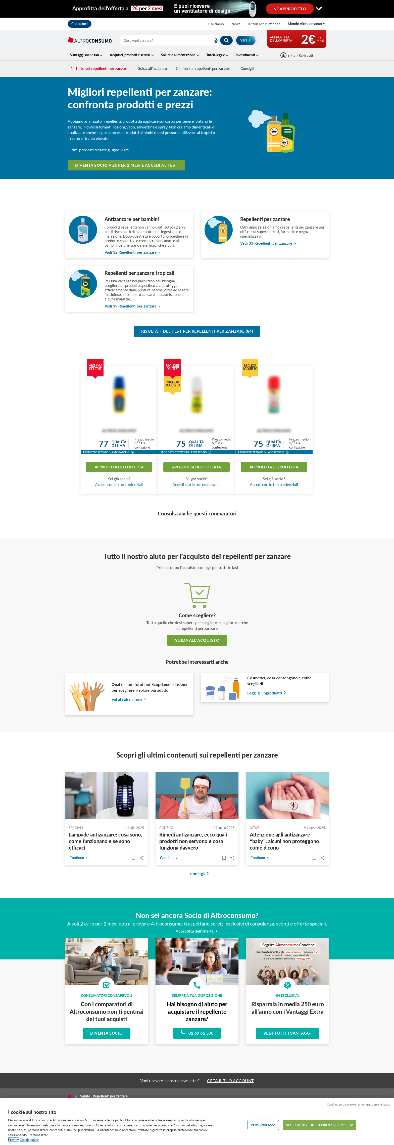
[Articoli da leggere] (133, 857)
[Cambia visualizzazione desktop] (197, 9)
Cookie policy (29, 1140)
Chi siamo (216, 24)
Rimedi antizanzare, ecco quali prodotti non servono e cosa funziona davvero (193, 841)
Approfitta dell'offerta (119, 467)
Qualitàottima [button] (119, 444)
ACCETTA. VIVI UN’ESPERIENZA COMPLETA (319, 1125)
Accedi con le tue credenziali (119, 484)
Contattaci (79, 24)
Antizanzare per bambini (132, 219)
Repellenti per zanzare (265, 219)
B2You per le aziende (264, 24)
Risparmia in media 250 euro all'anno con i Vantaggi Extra (287, 1007)
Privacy (13, 1140)
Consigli (247, 68)
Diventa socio (106, 1033)
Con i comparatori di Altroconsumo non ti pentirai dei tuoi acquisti (106, 1011)
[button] (132, 453)
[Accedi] (288, 55)
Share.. (141, 857)
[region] (197, 1121)
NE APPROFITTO (290, 8)
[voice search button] (214, 40)
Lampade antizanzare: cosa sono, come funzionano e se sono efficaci (105, 841)
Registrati (306, 55)
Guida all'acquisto (152, 68)
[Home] (70, 1096)
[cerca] (160, 40)
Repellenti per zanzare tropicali (139, 273)
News (235, 24)
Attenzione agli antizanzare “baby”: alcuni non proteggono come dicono (284, 841)
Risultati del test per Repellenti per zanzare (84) (197, 331)
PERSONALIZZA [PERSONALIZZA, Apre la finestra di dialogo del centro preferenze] (263, 1125)
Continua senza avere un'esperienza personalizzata (358, 1104)
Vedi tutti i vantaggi (287, 1033)
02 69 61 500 (197, 1032)
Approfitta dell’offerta (197, 931)
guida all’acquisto (197, 640)
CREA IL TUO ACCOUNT (230, 1080)
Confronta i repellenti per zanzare (203, 68)
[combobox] (176, 40)
